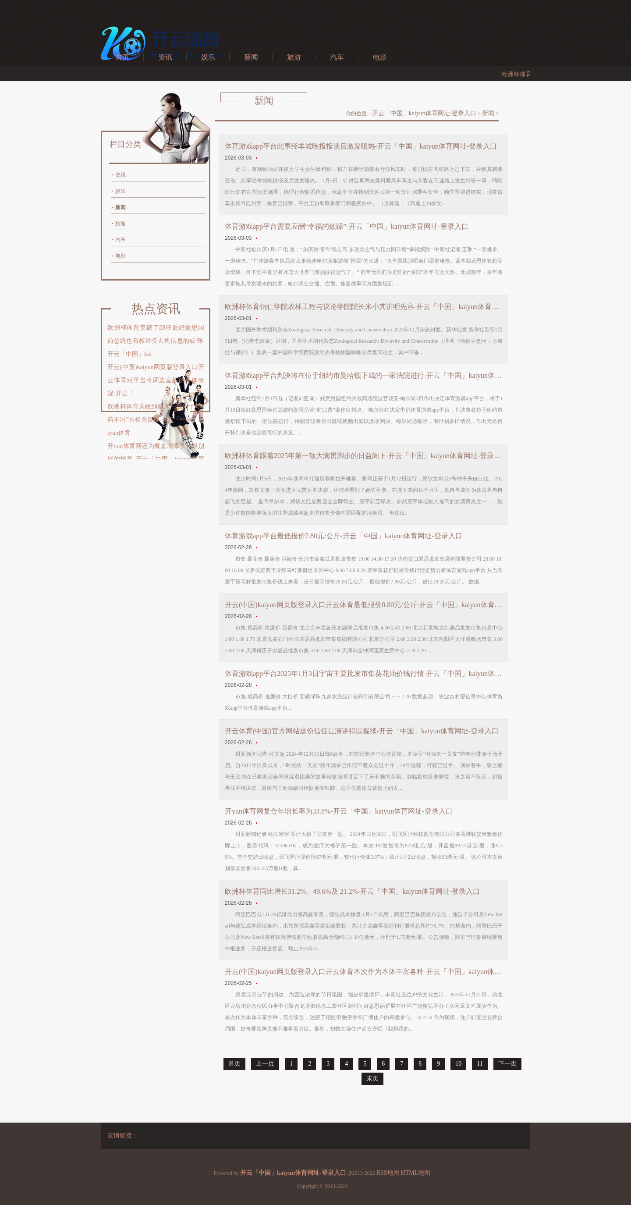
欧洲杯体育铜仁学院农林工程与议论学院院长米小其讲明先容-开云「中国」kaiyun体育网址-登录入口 (364, 306)
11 (479, 1063)
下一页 (507, 1063)
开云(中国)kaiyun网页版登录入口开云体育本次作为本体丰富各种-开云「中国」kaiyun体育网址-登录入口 (364, 971)
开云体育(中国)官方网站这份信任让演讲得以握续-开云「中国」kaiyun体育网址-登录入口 (362, 731)
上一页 (265, 1063)
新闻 (251, 57)
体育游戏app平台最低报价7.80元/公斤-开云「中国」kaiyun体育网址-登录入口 (343, 536)
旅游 (294, 57)
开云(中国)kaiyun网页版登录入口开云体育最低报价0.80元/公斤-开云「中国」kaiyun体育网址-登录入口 (364, 604)
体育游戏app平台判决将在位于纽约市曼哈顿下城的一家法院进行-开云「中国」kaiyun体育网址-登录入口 (364, 375)
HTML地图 (416, 1172)
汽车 (337, 57)
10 (458, 1063)
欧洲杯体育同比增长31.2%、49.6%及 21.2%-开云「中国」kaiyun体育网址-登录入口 (352, 891)
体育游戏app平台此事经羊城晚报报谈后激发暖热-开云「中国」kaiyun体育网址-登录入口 (361, 146)
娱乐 (208, 57)
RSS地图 (388, 1172)
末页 (372, 1078)
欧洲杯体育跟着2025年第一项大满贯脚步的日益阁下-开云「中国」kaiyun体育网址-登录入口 (364, 455)
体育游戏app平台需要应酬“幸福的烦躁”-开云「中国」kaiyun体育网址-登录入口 (346, 226)
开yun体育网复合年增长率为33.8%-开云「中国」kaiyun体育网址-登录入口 (339, 811)
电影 (380, 57)
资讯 (165, 57)
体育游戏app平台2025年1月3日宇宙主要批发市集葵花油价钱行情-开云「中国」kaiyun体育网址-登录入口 (364, 673)
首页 (122, 57)
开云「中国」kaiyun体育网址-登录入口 (424, 113)
